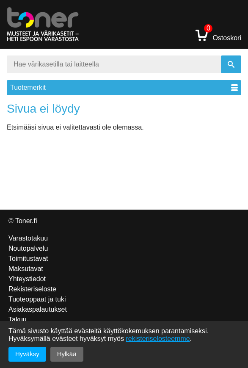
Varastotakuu (28, 238)
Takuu (17, 319)
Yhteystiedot (27, 278)
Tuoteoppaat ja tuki (37, 299)
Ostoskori (218, 35)
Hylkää (67, 353)
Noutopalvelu (28, 248)
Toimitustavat (28, 258)
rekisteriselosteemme (158, 338)
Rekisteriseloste (32, 289)
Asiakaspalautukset (37, 309)
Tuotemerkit (124, 87)
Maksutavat (25, 268)
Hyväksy (27, 353)
